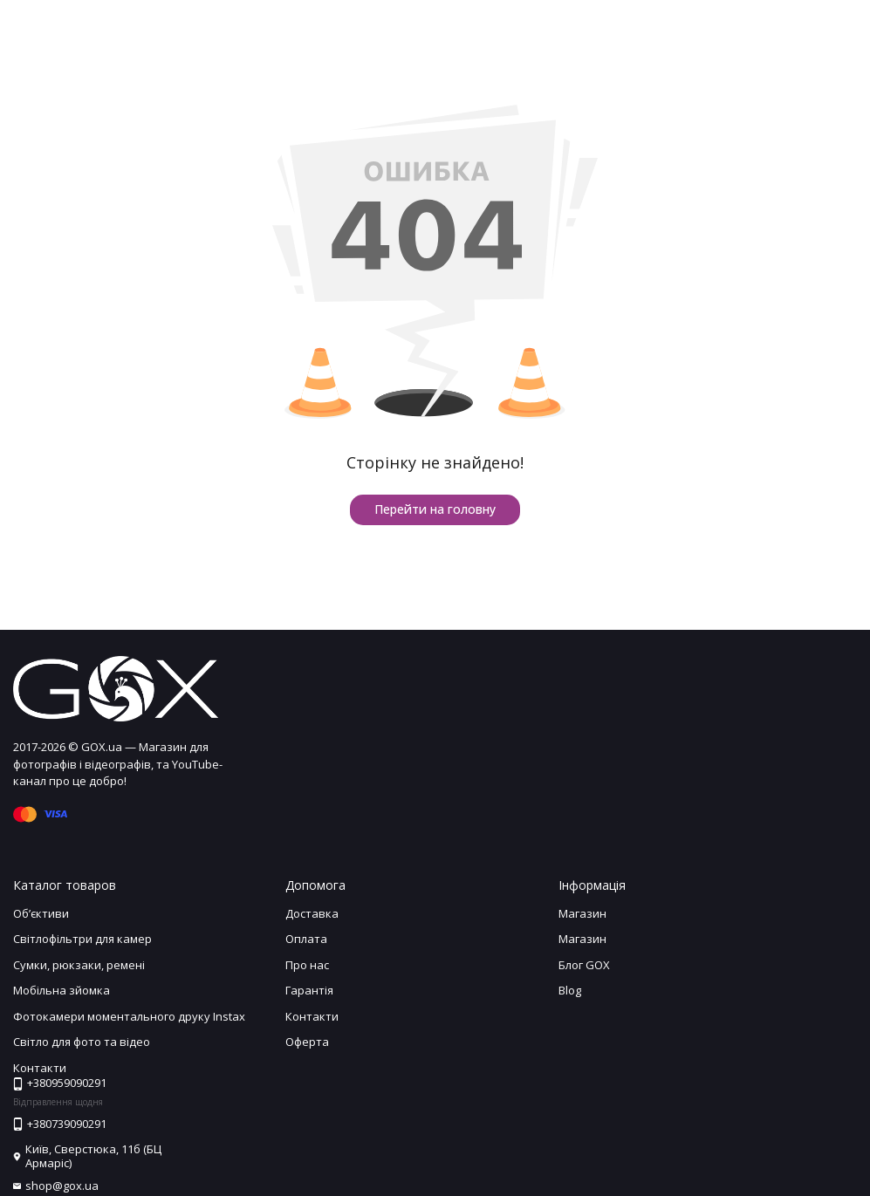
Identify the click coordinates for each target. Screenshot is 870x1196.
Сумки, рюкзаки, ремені (79, 965)
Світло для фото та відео (81, 1041)
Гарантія (309, 990)
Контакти (312, 1016)
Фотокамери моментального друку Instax (129, 1016)
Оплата (306, 939)
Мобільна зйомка (61, 990)
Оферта (307, 1041)
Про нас (307, 965)
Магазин (582, 913)
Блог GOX (584, 965)
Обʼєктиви (41, 913)
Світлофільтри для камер (82, 939)
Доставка (312, 913)
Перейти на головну (435, 509)
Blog (569, 990)
